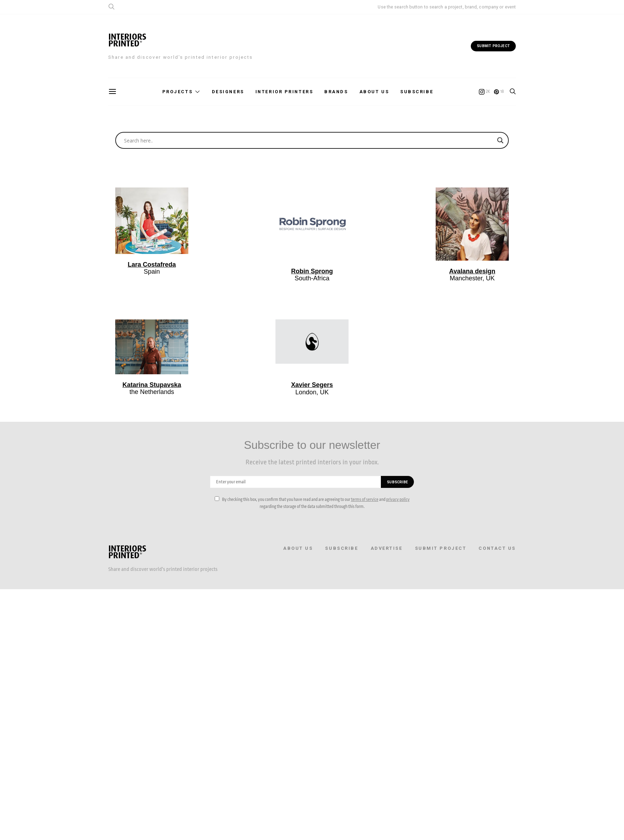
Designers (228, 91)
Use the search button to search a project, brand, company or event (447, 6)
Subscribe (416, 91)
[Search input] (309, 140)
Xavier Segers (312, 384)
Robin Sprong (312, 271)
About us (374, 91)
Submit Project (441, 548)
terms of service (364, 499)
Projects (177, 91)
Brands (336, 91)
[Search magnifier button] (500, 140)
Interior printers (284, 91)
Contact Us (497, 548)
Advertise (387, 548)
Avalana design (472, 271)
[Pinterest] (499, 92)
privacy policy (398, 499)
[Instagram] (484, 92)
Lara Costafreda (152, 264)
